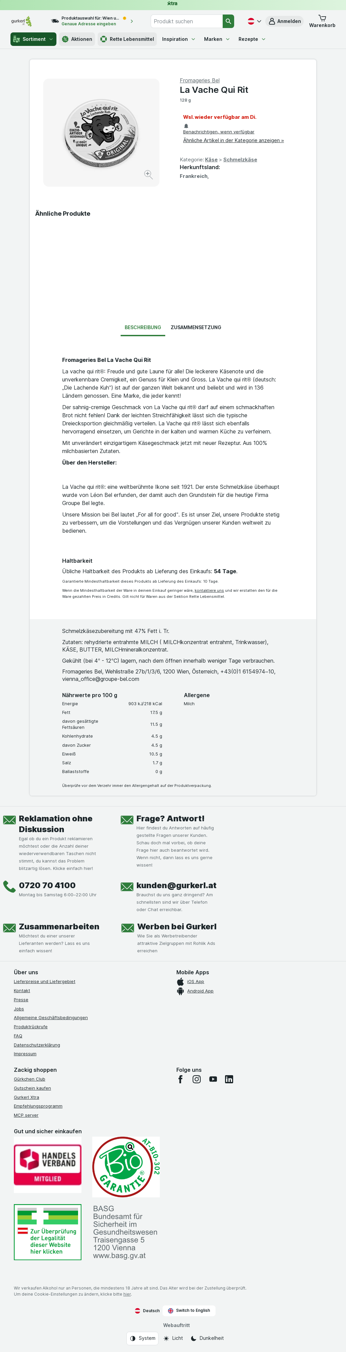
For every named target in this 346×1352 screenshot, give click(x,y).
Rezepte (252, 39)
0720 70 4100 (47, 885)
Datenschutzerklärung (37, 1045)
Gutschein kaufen (32, 1088)
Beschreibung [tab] (143, 327)
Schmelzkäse (240, 159)
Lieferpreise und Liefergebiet (44, 981)
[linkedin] (229, 1079)
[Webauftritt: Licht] (173, 1338)
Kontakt (22, 990)
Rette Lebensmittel (127, 39)
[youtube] (213, 1079)
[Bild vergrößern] (149, 175)
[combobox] (187, 21)
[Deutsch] (254, 21)
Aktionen (77, 39)
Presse (21, 999)
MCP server (26, 1115)
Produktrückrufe (31, 1026)
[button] (284, 21)
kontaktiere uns (209, 590)
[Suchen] (228, 21)
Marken (217, 39)
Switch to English (189, 1310)
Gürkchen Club (29, 1079)
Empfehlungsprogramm (38, 1106)
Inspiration (179, 39)
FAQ (18, 1035)
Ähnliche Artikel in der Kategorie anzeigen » (233, 140)
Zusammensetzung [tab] (196, 327)
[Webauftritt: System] (142, 1338)
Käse (211, 159)
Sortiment (33, 39)
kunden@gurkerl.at (177, 885)
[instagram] (197, 1079)
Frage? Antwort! (171, 818)
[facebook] (180, 1079)
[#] (47, 1232)
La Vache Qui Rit (214, 89)
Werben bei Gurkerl (177, 926)
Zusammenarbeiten (59, 926)
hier (127, 1294)
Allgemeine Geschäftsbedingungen (51, 1017)
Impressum (25, 1053)
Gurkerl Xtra (26, 1097)
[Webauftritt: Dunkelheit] (207, 1338)
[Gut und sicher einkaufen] (126, 1167)
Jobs (19, 1008)
